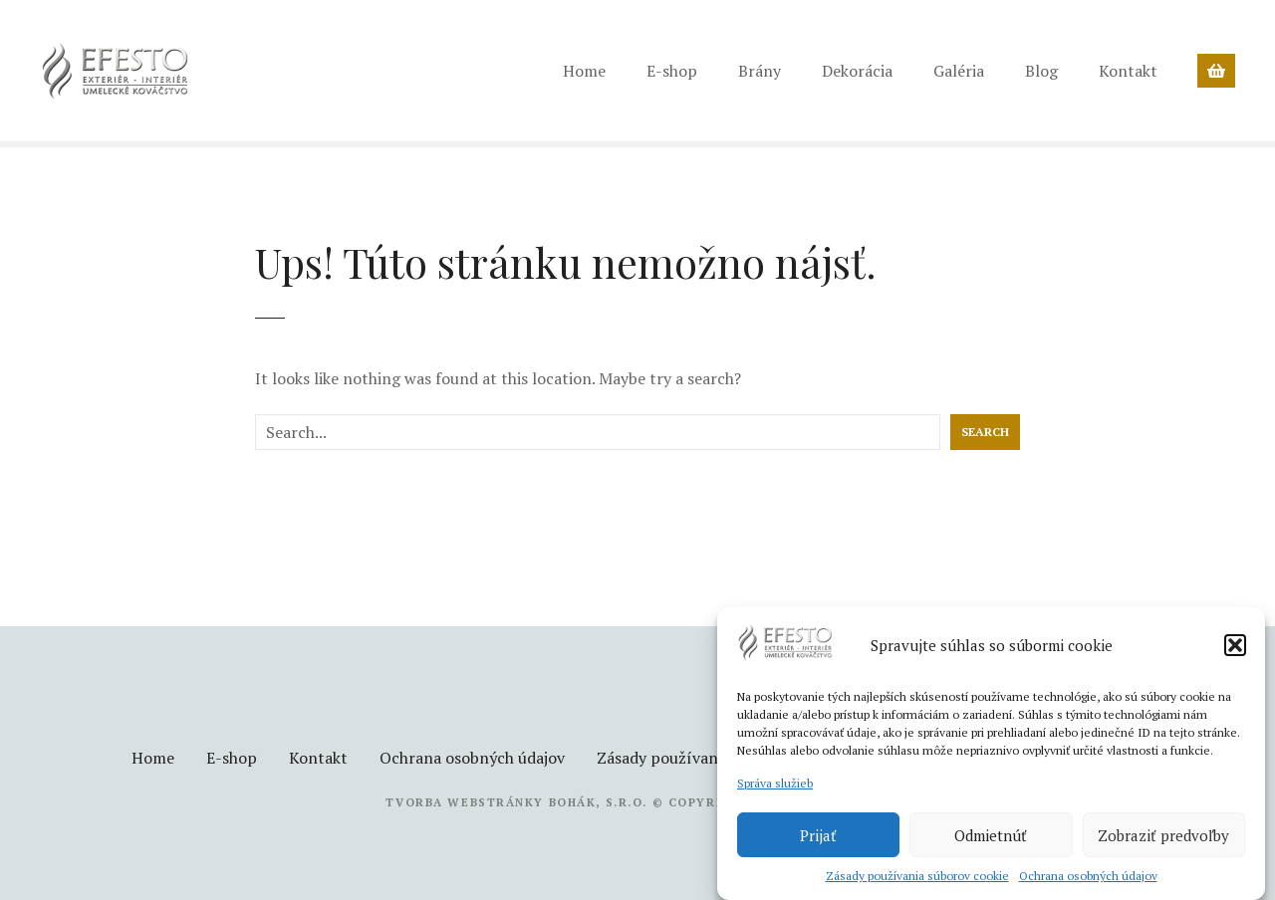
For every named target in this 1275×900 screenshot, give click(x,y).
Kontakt (1128, 71)
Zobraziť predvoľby (1163, 835)
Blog (1041, 71)
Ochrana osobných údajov (1088, 875)
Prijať (818, 835)
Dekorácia (857, 71)
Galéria (958, 71)
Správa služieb (775, 783)
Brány (759, 71)
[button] (1235, 645)
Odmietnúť (990, 835)
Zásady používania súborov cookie (917, 875)
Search (985, 431)
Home (584, 71)
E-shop (671, 71)
